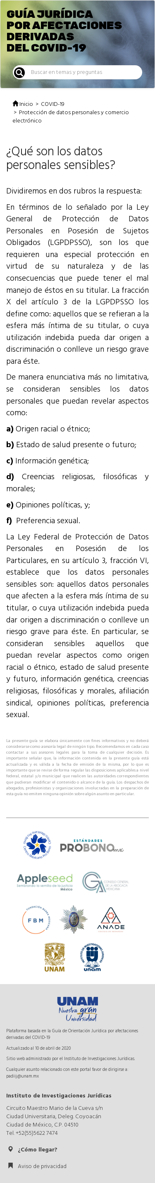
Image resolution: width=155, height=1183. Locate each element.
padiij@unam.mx (22, 1076)
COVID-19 (52, 104)
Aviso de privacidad (37, 1166)
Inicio (22, 104)
